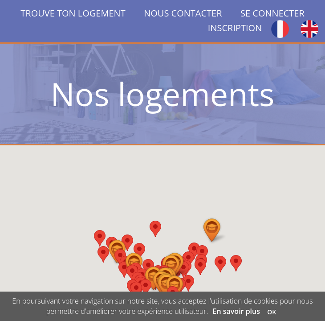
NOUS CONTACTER (183, 13)
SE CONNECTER (272, 13)
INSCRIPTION (235, 28)
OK (271, 312)
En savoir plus (236, 311)
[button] (236, 263)
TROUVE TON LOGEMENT (82, 13)
